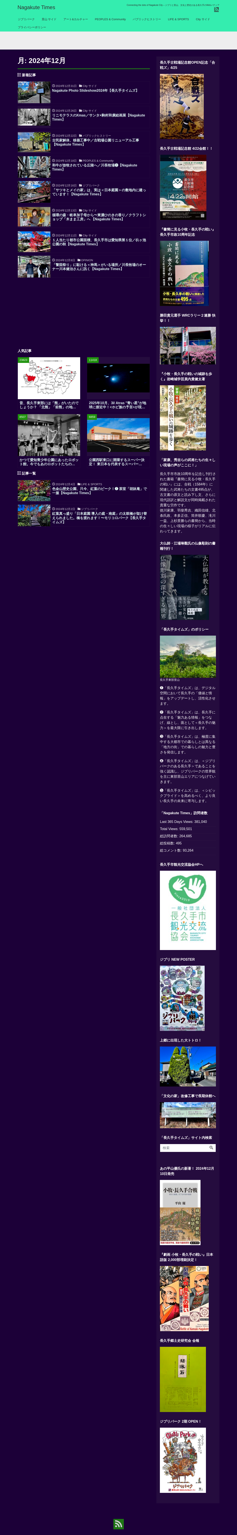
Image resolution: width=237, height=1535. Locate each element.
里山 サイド (49, 19)
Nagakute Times (36, 7)
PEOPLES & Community (110, 19)
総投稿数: (168, 847)
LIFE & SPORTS (178, 19)
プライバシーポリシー (32, 27)
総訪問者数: (169, 840)
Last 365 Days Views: (177, 825)
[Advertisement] (84, 320)
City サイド (203, 19)
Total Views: (169, 832)
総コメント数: (171, 854)
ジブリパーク (26, 19)
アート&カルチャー (75, 19)
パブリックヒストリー (147, 19)
